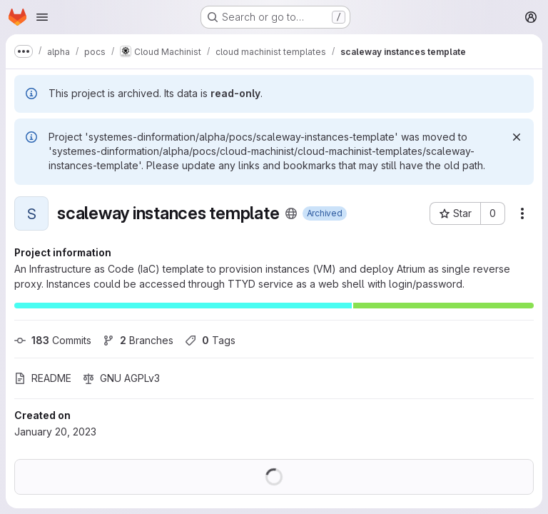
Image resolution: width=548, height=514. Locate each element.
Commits (52, 340)
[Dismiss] (516, 137)
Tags (210, 340)
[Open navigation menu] (42, 17)
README (42, 378)
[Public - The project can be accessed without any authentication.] (291, 213)
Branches (138, 340)
